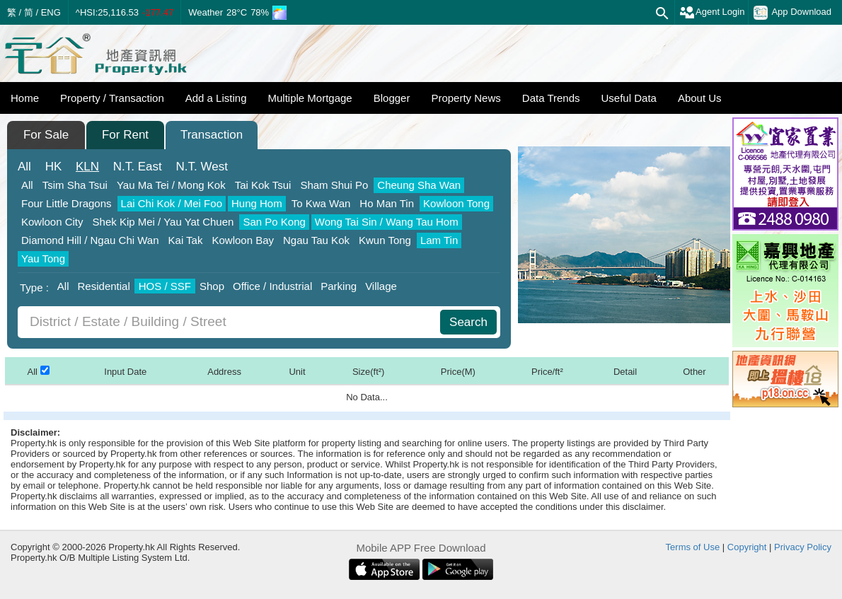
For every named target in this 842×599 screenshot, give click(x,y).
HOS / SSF (165, 286)
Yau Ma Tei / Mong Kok (171, 185)
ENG (51, 12)
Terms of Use (693, 547)
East (137, 166)
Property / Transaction (112, 98)
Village (381, 286)
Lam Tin (439, 240)
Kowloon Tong (456, 203)
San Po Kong (274, 222)
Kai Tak (185, 240)
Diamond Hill (90, 240)
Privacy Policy (802, 547)
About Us (700, 98)
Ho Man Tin (386, 203)
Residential (104, 286)
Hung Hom (256, 203)
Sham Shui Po (334, 185)
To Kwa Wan (321, 203)
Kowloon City (52, 222)
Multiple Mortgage (309, 98)
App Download (792, 13)
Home (25, 98)
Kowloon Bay (243, 240)
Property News (465, 98)
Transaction (211, 134)
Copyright (747, 547)
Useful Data (629, 98)
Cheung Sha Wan (419, 185)
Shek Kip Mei (163, 222)
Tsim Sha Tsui (75, 185)
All (24, 166)
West (202, 166)
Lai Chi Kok (171, 203)
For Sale (46, 134)
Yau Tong (43, 258)
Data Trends (551, 98)
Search (468, 322)
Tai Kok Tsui (263, 185)
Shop (212, 286)
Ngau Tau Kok (316, 240)
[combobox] (230, 322)
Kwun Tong (385, 240)
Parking (339, 286)
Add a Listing (216, 98)
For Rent (125, 134)
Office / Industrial (272, 286)
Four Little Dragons (66, 203)
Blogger (392, 98)
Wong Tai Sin (387, 222)
